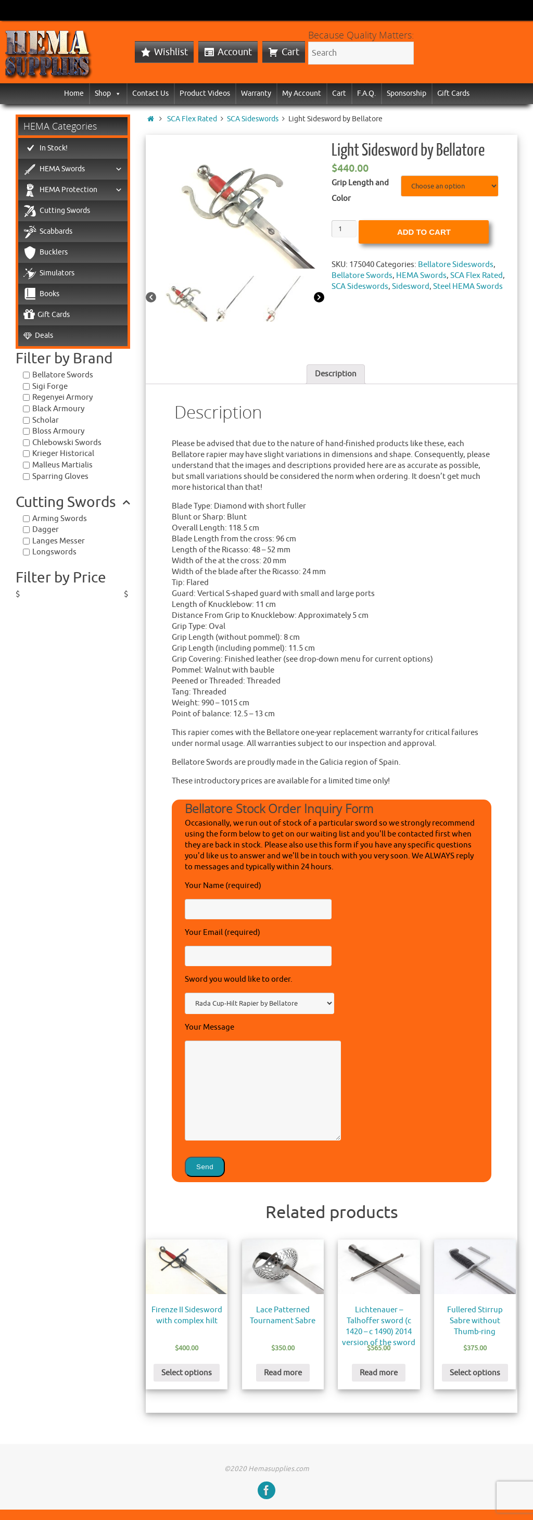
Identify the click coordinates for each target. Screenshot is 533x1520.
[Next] (319, 298)
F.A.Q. (366, 93)
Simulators (57, 273)
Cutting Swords (65, 210)
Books (49, 293)
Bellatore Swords (362, 276)
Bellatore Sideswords (455, 265)
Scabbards (56, 231)
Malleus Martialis (62, 465)
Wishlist (171, 52)
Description (336, 374)
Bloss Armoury (58, 431)
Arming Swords (59, 519)
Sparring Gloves (60, 477)
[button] (116, 93)
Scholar (45, 420)
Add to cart (424, 231)
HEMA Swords (421, 276)
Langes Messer (58, 541)
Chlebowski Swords (66, 443)
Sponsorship (406, 93)
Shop (108, 93)
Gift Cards (453, 93)
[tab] (336, 374)
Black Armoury (58, 409)
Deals (44, 335)
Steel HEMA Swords (468, 287)
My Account (301, 93)
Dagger (45, 530)
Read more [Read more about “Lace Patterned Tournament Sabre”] (283, 1373)
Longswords (54, 552)
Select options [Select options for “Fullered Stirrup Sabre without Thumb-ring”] (475, 1373)
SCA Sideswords (252, 119)
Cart (290, 52)
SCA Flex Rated (192, 119)
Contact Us (150, 93)
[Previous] (151, 298)
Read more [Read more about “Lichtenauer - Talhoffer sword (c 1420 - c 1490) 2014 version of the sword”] (379, 1373)
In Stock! (54, 148)
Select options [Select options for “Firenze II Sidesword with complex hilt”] (186, 1373)
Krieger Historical (63, 454)
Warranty (256, 93)
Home (74, 93)
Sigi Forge (50, 386)
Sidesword (410, 287)
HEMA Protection (81, 190)
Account (235, 52)
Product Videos (205, 93)
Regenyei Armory (62, 397)
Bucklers (54, 252)
